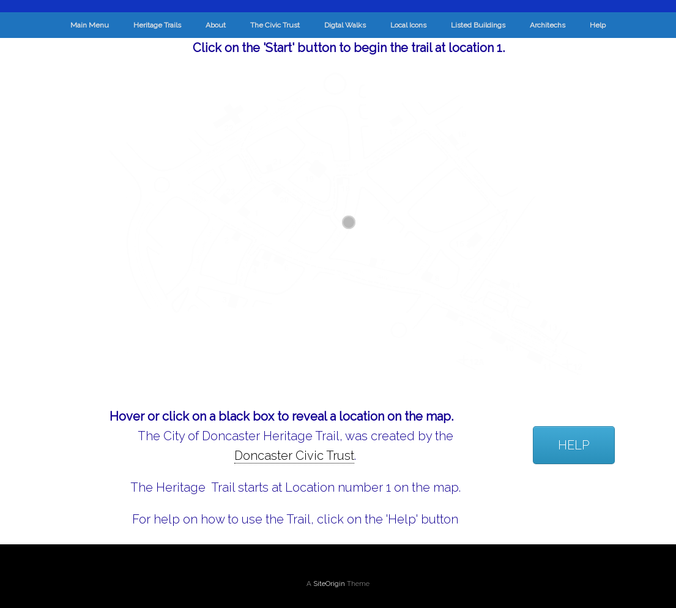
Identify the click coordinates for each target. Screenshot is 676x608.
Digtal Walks (345, 25)
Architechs (547, 25)
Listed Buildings (478, 25)
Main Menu (89, 25)
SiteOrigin (329, 583)
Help (598, 25)
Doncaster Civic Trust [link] (294, 455)
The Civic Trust (275, 25)
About (216, 25)
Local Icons (408, 25)
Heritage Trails (157, 25)
